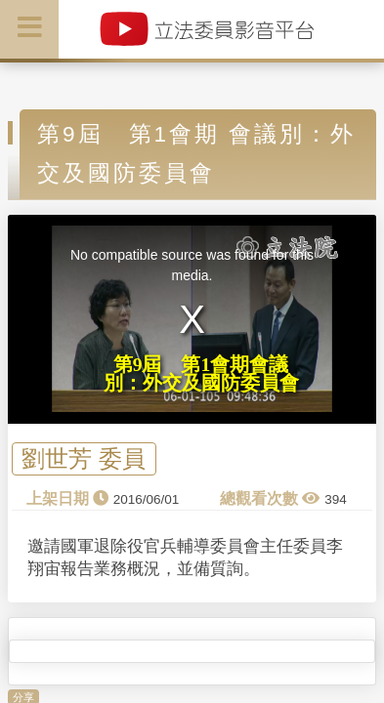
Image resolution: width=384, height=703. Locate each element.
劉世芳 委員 (83, 458)
